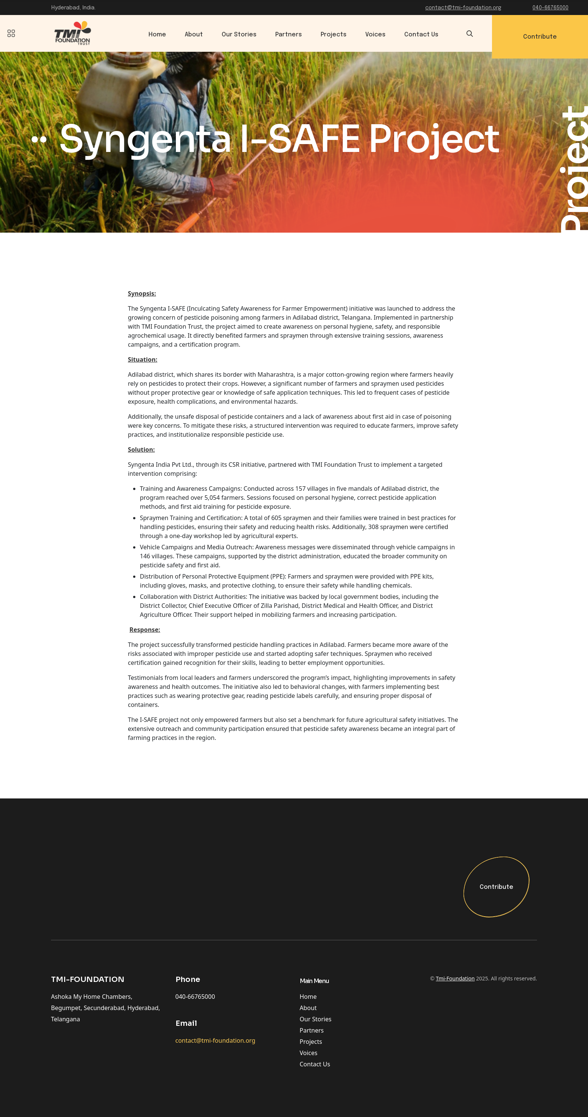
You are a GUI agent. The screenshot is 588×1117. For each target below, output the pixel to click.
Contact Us (422, 35)
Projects (334, 35)
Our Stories (239, 35)
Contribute (496, 887)
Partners (289, 35)
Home (158, 35)
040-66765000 (550, 8)
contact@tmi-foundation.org (463, 8)
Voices (376, 35)
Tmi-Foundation (455, 978)
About (195, 35)
